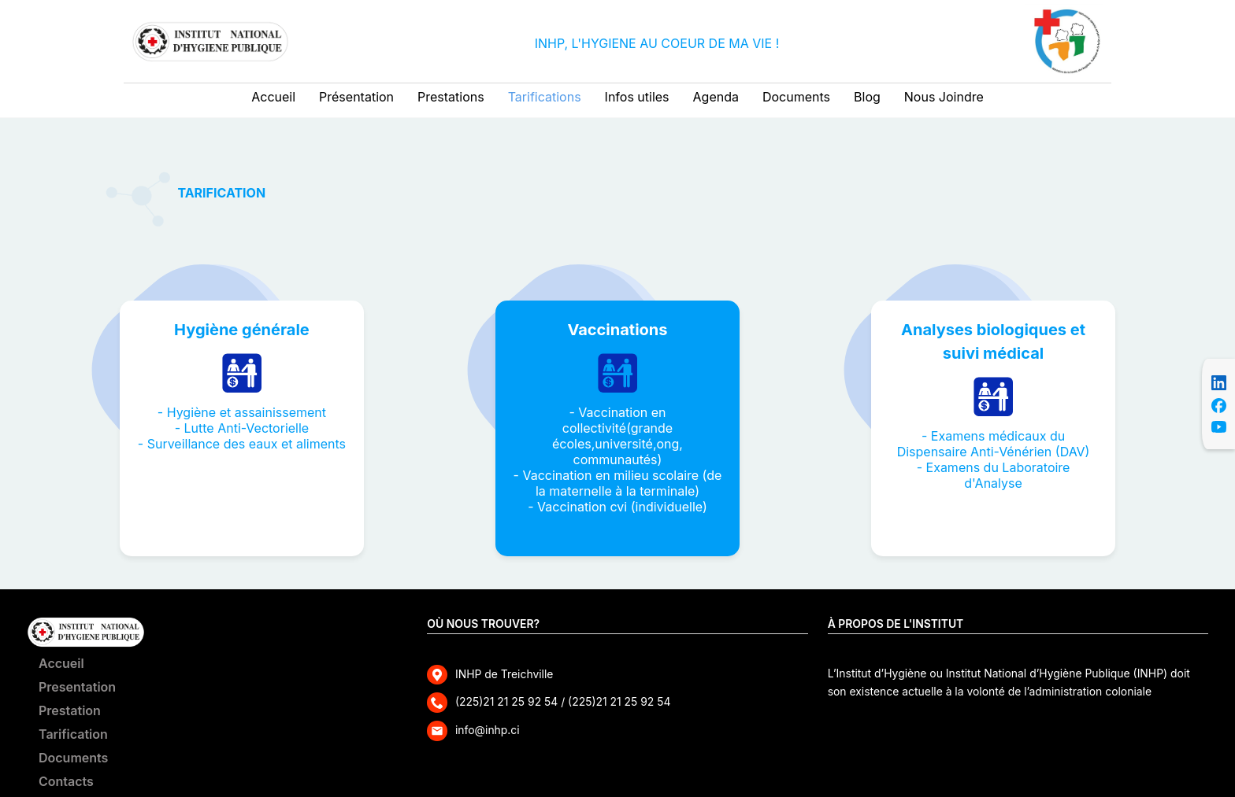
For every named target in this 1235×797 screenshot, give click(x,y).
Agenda (716, 97)
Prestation (70, 710)
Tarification (73, 734)
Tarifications (544, 97)
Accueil (273, 97)
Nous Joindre (944, 97)
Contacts (66, 781)
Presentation (77, 687)
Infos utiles (637, 97)
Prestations (450, 97)
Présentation (356, 97)
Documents (796, 97)
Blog (867, 97)
